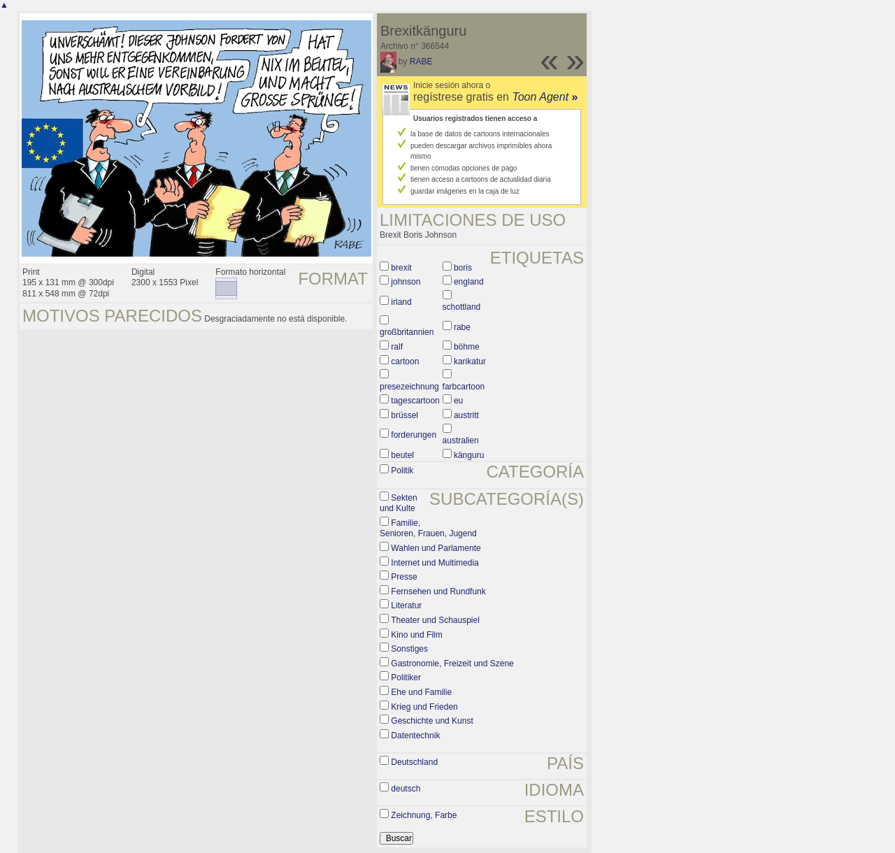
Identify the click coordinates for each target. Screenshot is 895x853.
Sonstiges (409, 649)
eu (458, 401)
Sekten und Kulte (398, 503)
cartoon (405, 361)
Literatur (406, 605)
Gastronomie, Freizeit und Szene (452, 663)
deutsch (405, 789)
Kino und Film (416, 635)
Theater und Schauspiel (435, 620)
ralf (397, 347)
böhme (467, 347)
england (469, 282)
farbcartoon (464, 387)
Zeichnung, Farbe (424, 815)
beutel (402, 455)
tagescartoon (415, 401)
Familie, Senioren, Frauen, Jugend (428, 528)
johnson (405, 282)
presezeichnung (409, 387)
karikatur (470, 361)
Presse (404, 577)
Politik (402, 470)
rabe (462, 327)
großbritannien (407, 332)
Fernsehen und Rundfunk (438, 591)
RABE (421, 61)
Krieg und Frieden (424, 707)
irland (401, 302)
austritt (466, 415)
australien (461, 440)
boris (463, 268)
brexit (401, 268)
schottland (462, 307)
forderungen (413, 435)
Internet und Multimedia (434, 563)
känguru (469, 455)
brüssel (404, 415)
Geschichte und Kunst (432, 721)
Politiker (406, 677)
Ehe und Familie (421, 692)
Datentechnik (415, 735)
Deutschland (414, 762)
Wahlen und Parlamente (435, 548)
